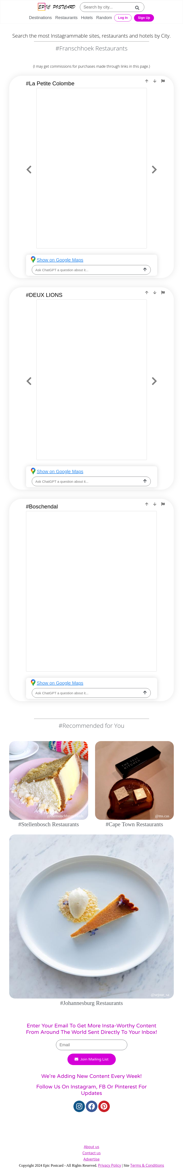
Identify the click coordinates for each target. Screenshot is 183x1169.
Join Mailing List (92, 1059)
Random (104, 17)
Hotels (87, 17)
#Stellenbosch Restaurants (48, 824)
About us (91, 1146)
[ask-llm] (145, 270)
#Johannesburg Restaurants (91, 1003)
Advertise (92, 1159)
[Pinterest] (104, 1106)
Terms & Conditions (147, 1165)
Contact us (91, 1152)
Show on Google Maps (60, 259)
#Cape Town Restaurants (134, 824)
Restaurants (66, 17)
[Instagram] (79, 1106)
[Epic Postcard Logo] (56, 7)
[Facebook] (91, 1106)
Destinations (40, 17)
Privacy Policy (109, 1165)
